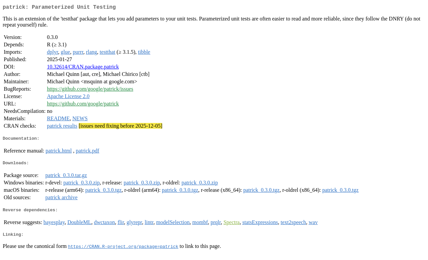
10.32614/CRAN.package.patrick (83, 68)
